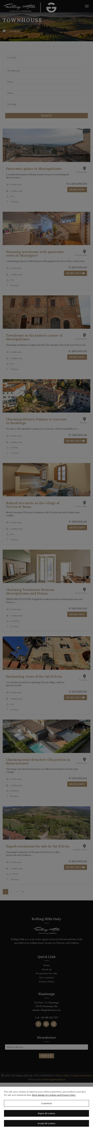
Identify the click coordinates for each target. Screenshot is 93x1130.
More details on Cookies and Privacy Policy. (54, 1095)
